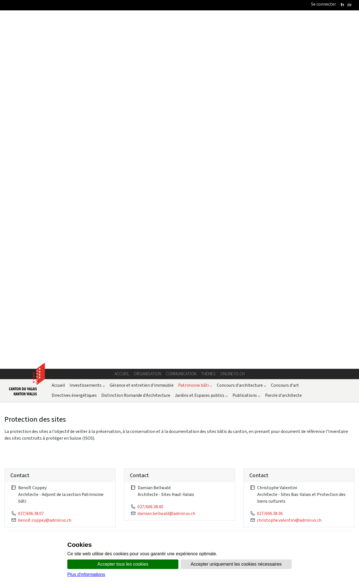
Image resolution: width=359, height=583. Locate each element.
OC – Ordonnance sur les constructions (55, 470)
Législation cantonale (39, 437)
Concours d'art (285, 68)
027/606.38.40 (150, 190)
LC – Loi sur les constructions (46, 464)
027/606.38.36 (270, 197)
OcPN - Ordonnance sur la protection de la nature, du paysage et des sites (88, 450)
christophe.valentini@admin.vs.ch (289, 203)
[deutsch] (349, 5)
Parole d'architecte (283, 78)
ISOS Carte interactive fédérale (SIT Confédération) (307, 393)
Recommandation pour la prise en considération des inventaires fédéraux (89, 261)
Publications (247, 78)
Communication (181, 57)
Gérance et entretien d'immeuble (142, 68)
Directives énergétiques (74, 78)
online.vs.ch (232, 57)
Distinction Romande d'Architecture (135, 78)
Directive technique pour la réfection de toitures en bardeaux (264, 287)
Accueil (121, 57)
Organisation (147, 57)
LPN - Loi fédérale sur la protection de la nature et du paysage (77, 384)
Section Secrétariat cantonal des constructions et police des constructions (304, 488)
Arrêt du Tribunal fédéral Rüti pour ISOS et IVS (62, 417)
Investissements (87, 68)
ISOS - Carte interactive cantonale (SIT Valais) (220, 484)
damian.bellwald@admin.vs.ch (166, 197)
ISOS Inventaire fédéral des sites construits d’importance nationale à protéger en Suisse (222, 397)
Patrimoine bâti (195, 68)
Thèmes (208, 57)
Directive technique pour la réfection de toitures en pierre (89, 312)
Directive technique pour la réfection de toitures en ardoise (264, 312)
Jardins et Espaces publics (201, 78)
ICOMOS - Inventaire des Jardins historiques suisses (218, 442)
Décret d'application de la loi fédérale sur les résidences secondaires (83, 477)
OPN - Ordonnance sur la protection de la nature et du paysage (78, 390)
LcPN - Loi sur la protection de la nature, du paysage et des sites (79, 443)
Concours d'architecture (241, 68)
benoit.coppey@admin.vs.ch (44, 203)
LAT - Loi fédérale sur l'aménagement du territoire (66, 397)
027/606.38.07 (31, 197)
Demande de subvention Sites (89, 287)
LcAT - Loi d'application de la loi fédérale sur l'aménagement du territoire (88, 457)
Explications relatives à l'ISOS (264, 261)
